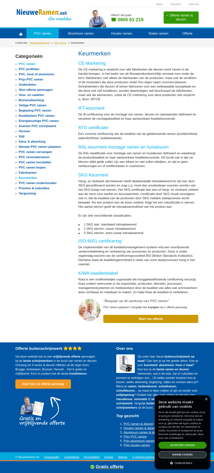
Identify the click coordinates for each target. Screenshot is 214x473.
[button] (182, 463)
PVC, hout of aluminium (36, 74)
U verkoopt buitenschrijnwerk (148, 457)
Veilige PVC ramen (32, 105)
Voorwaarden (51, 457)
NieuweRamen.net (39, 42)
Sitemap (122, 457)
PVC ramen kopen (32, 167)
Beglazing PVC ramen (35, 110)
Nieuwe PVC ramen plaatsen (40, 147)
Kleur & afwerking (32, 141)
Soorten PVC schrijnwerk (37, 126)
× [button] (206, 399)
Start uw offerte (151, 319)
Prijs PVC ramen (31, 79)
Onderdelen (27, 84)
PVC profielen (29, 69)
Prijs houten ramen (137, 445)
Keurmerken (28, 178)
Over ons (194, 4)
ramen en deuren (177, 394)
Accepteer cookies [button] (182, 445)
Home (159, 4)
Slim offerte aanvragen (36, 90)
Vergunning (27, 193)
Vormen (24, 131)
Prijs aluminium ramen (139, 441)
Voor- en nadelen (31, 95)
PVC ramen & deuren (139, 424)
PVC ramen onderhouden (37, 183)
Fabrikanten (27, 172)
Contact (108, 457)
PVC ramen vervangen (35, 152)
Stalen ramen (158, 33)
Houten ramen (121, 33)
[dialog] (182, 432)
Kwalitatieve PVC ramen (37, 115)
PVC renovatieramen (34, 157)
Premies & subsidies (34, 188)
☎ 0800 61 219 (127, 19)
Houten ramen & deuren (140, 428)
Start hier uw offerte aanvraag (43, 384)
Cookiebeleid (71, 457)
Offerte (187, 33)
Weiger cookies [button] (182, 454)
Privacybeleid (91, 457)
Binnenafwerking (31, 100)
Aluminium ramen (81, 33)
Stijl (21, 136)
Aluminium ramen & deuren (143, 432)
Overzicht (176, 4)
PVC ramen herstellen (35, 162)
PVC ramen (42, 33)
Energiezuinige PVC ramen (39, 121)
